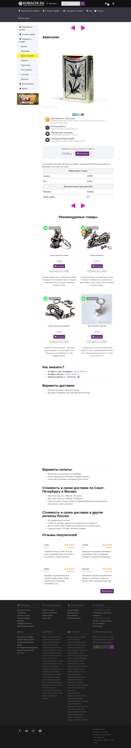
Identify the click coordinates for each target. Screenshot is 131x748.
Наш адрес (24, 18)
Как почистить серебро (25, 637)
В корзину (82, 154)
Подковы (23, 60)
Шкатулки (23, 79)
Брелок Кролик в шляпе (59, 255)
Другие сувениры (26, 56)
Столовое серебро (51, 11)
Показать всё (107, 591)
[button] (107, 3)
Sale (89, 11)
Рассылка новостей (74, 618)
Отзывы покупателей (49, 613)
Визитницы (24, 51)
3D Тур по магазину (24, 610)
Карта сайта (46, 618)
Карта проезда (98, 626)
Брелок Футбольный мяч (97, 326)
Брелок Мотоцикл (97, 255)
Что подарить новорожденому (27, 647)
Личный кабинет (73, 610)
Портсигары (24, 65)
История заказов (73, 613)
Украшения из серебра (29, 11)
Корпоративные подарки (25, 626)
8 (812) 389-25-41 (81, 372)
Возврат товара (47, 615)
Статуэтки (23, 74)
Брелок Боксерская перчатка (59, 326)
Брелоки (23, 46)
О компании (21, 613)
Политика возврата (23, 618)
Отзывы (98, 11)
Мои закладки (72, 615)
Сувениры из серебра (73, 11)
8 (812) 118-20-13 (72, 374)
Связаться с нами (48, 610)
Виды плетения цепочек (25, 650)
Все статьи (21, 653)
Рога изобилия (25, 70)
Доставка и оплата (23, 615)
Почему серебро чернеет (25, 639)
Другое (23, 88)
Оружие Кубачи (26, 84)
